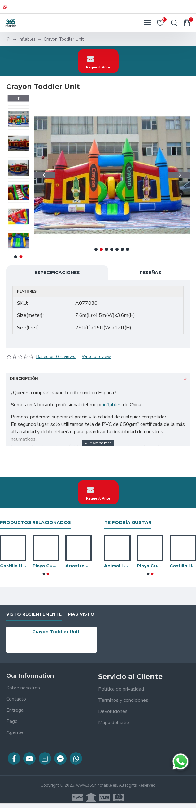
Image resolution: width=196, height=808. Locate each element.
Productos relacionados (35, 522)
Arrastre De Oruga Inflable (78, 566)
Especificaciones (57, 272)
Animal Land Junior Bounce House (117, 566)
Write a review (96, 357)
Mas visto (81, 614)
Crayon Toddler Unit (56, 632)
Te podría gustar (127, 522)
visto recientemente (34, 614)
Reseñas (150, 272)
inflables (112, 404)
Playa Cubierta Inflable (46, 566)
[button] (44, 175)
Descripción (24, 379)
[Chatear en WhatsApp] (180, 761)
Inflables (27, 39)
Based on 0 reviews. (56, 357)
